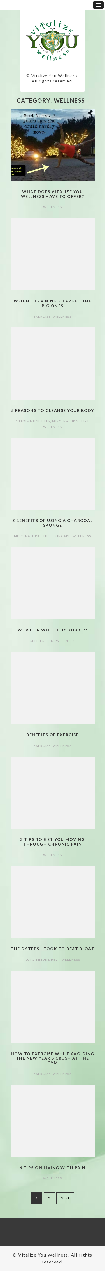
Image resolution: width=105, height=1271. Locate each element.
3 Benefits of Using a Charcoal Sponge (52, 523)
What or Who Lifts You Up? (52, 629)
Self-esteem (42, 640)
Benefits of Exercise (52, 734)
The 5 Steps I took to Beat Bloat (52, 948)
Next (65, 1198)
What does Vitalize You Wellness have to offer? (52, 194)
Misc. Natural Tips (70, 421)
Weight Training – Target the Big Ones (52, 303)
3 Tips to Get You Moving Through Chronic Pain (52, 841)
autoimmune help (32, 421)
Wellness (52, 207)
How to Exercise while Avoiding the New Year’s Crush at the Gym (52, 1058)
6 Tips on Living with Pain (53, 1167)
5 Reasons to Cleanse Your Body (52, 410)
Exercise (42, 316)
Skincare (62, 536)
